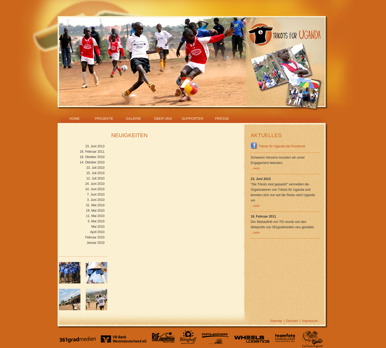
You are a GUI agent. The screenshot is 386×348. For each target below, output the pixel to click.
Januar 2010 (96, 243)
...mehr (255, 168)
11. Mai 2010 (95, 216)
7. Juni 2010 (96, 194)
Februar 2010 (95, 237)
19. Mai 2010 (95, 210)
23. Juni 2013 (95, 146)
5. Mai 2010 (96, 221)
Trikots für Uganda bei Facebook (278, 146)
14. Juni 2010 (95, 189)
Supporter (192, 119)
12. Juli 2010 (95, 178)
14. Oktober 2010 (92, 162)
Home (74, 119)
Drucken (292, 321)
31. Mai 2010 (95, 205)
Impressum (310, 321)
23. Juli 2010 (95, 168)
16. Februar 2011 (92, 152)
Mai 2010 (98, 227)
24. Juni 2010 (95, 184)
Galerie (133, 119)
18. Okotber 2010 (92, 157)
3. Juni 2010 (96, 200)
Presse (222, 119)
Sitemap (276, 321)
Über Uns (163, 119)
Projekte (104, 119)
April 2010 (97, 232)
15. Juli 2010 (95, 173)
